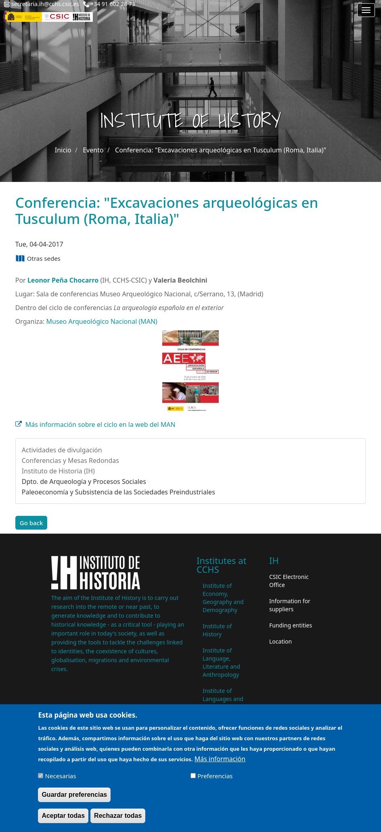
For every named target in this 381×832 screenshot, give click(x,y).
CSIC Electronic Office (289, 581)
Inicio (63, 150)
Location (280, 641)
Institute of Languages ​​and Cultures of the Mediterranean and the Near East (226, 707)
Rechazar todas (118, 820)
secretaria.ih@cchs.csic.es (45, 4)
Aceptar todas (63, 820)
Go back (31, 523)
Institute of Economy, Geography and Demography (223, 598)
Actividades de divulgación (62, 450)
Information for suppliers (289, 605)
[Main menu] (366, 10)
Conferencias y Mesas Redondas (70, 460)
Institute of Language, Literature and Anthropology (221, 662)
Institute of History (217, 630)
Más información (220, 763)
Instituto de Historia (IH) (58, 471)
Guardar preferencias (74, 799)
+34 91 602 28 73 (112, 4)
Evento (93, 150)
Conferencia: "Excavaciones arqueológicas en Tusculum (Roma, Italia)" (220, 150)
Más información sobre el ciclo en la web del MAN (100, 424)
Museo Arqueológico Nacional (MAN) (101, 321)
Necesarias (60, 780)
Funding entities (290, 625)
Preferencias (214, 780)
